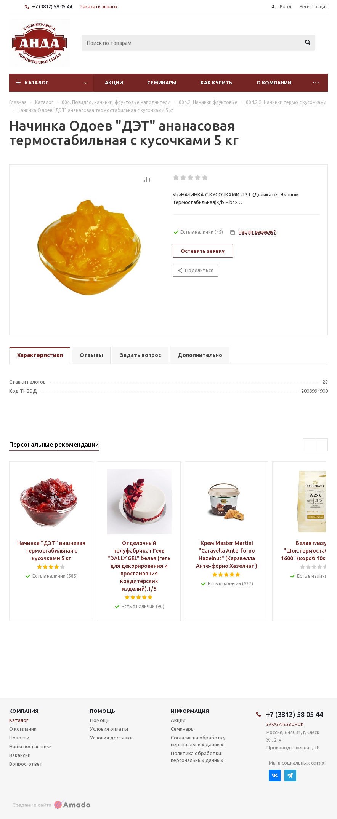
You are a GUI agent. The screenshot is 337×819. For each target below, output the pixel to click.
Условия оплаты (109, 728)
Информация (190, 711)
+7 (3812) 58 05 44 (52, 6)
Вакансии (19, 755)
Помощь (102, 711)
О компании (274, 82)
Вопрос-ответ (26, 763)
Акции (114, 82)
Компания (24, 711)
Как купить (217, 82)
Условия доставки (111, 737)
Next (321, 445)
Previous (309, 445)
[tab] (39, 356)
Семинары (162, 82)
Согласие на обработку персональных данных (198, 741)
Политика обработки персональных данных (197, 756)
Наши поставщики (30, 746)
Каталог (37, 82)
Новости (19, 737)
